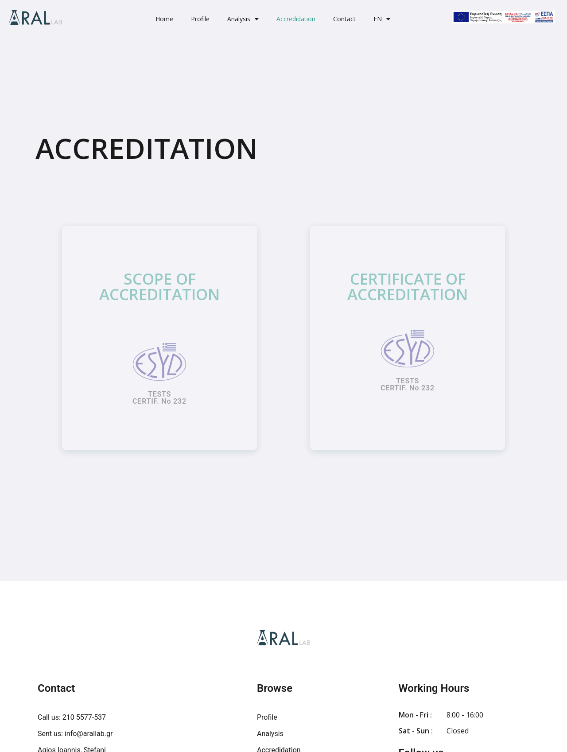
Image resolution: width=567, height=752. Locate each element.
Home (164, 19)
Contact (344, 19)
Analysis (243, 19)
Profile (200, 19)
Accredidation (295, 19)
